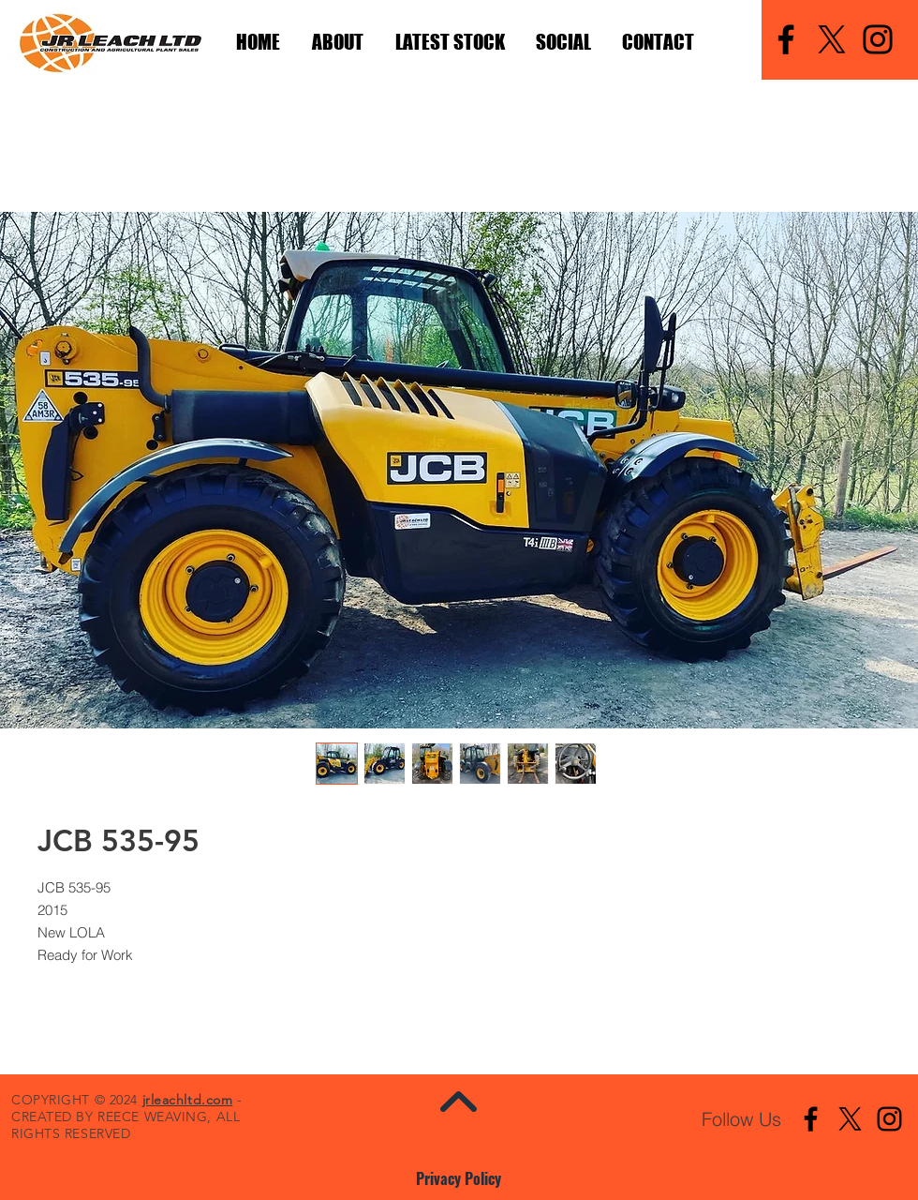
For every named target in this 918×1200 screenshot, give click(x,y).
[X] (831, 39)
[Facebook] (786, 39)
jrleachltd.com (187, 1099)
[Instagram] (877, 39)
